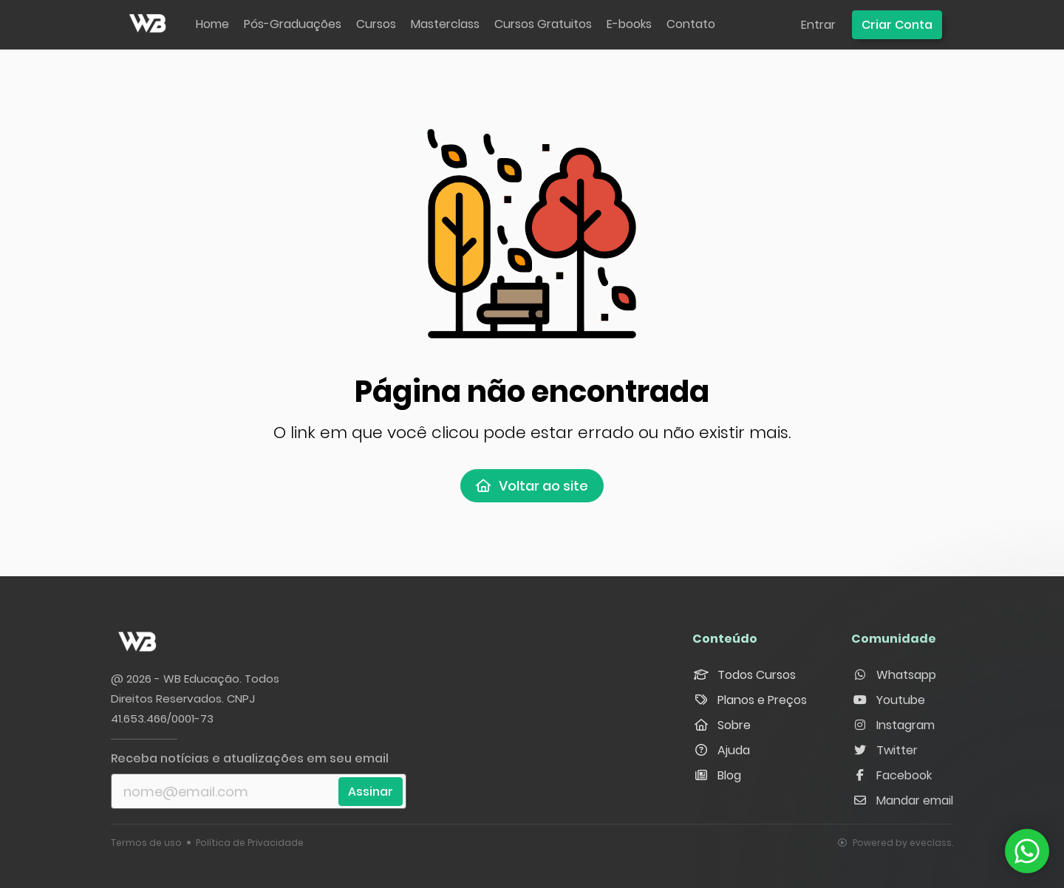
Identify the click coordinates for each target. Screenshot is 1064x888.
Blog (716, 775)
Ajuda (721, 750)
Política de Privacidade (250, 842)
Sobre (721, 725)
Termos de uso (146, 842)
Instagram (893, 725)
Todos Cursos (744, 674)
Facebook (891, 775)
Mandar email (902, 800)
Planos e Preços (749, 699)
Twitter (884, 750)
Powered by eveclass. (895, 842)
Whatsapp (893, 674)
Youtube (888, 699)
